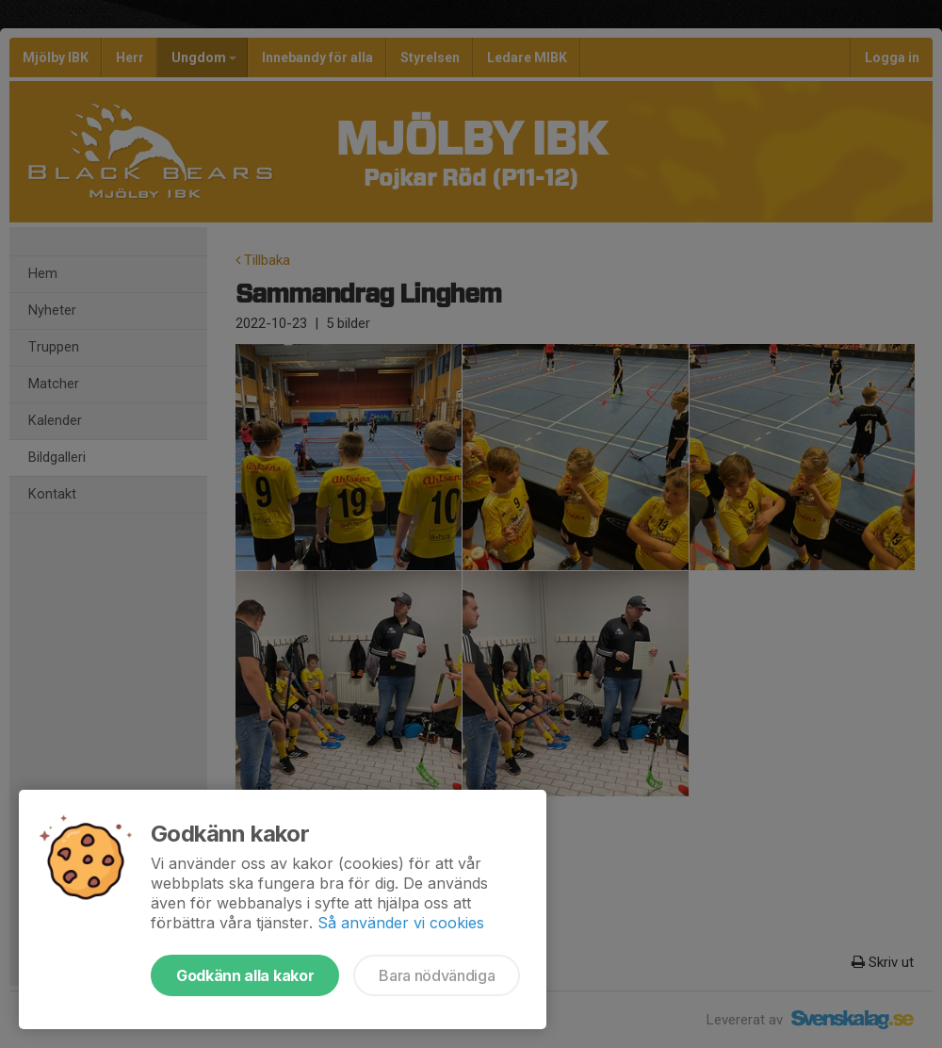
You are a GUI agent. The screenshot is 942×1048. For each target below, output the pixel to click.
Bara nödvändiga (437, 975)
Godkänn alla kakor (245, 975)
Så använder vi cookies (400, 922)
